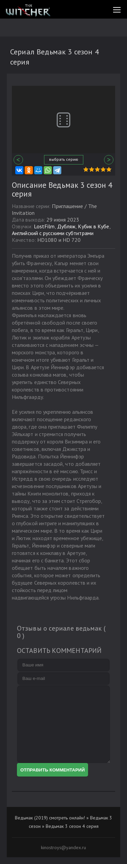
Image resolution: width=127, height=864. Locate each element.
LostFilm (44, 226)
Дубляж (66, 226)
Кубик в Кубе (93, 226)
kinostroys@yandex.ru (63, 847)
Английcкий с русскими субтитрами (52, 233)
